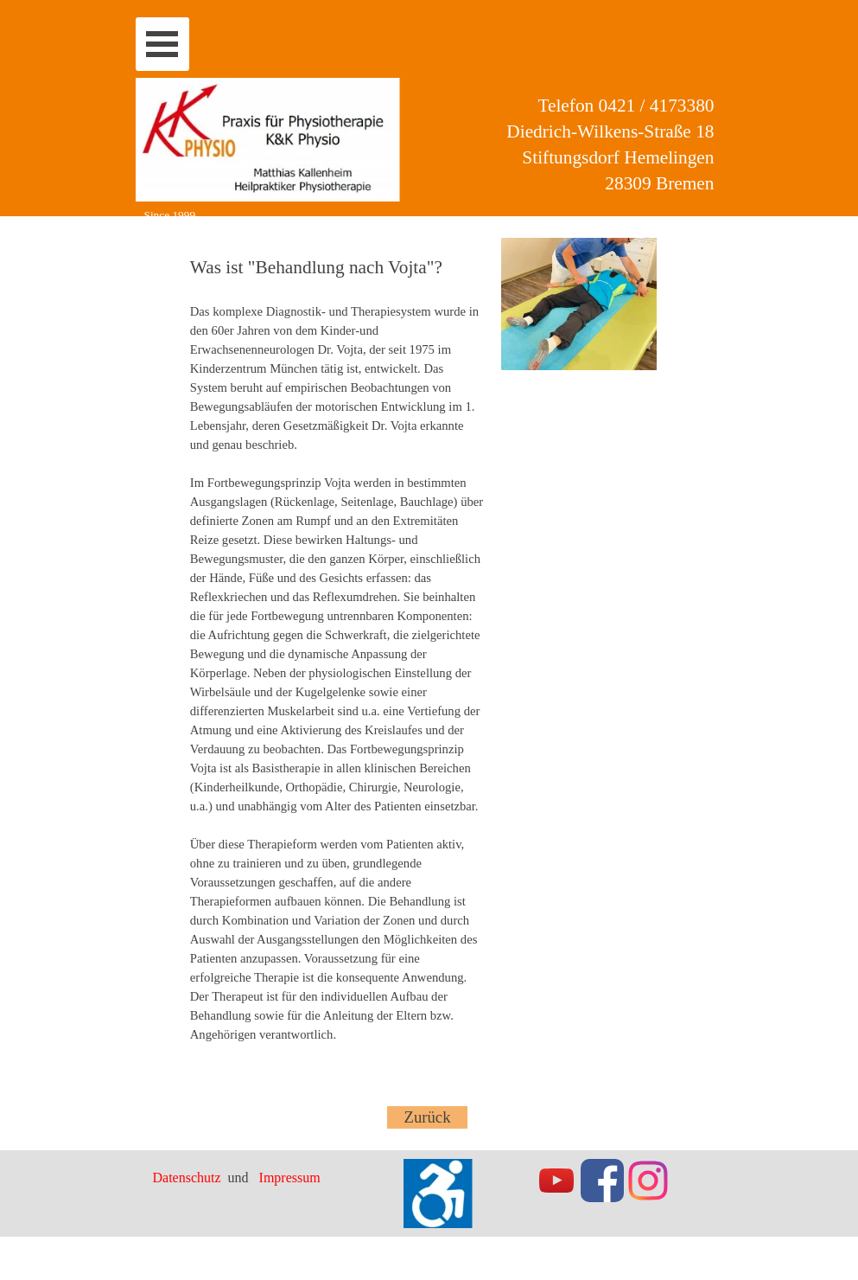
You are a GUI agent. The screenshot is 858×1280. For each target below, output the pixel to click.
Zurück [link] (427, 1117)
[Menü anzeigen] (162, 44)
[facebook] (602, 1180)
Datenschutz (189, 1177)
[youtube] (556, 1180)
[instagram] (648, 1180)
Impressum (290, 1177)
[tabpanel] (337, 655)
